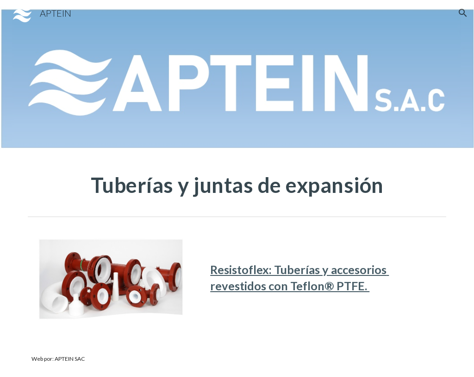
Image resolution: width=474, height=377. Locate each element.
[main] (237, 185)
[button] (463, 13)
